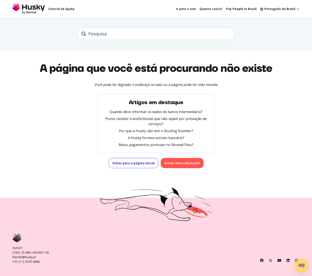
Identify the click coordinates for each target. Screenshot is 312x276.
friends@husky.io (24, 257)
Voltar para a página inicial (133, 163)
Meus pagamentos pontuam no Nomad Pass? (156, 144)
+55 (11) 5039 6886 (26, 262)
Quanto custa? (211, 9)
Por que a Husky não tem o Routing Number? (156, 130)
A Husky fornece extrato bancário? (156, 137)
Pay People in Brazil (241, 9)
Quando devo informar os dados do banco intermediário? (156, 111)
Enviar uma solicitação (182, 163)
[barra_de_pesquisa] (156, 34)
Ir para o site (186, 9)
